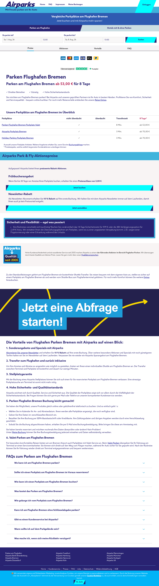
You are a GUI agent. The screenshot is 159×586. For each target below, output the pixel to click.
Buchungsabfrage (76, 145)
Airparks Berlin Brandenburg (16, 556)
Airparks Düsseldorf (13, 560)
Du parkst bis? (70, 35)
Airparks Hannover (63, 558)
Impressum (60, 4)
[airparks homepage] (20, 3)
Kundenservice (54, 569)
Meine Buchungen (75, 4)
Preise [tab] (30, 48)
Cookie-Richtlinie (94, 576)
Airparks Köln (61, 560)
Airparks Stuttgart (113, 558)
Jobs (79, 569)
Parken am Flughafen (13, 553)
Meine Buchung (19, 432)
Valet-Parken (113, 443)
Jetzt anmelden (79, 208)
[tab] (40, 28)
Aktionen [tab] (63, 49)
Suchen (141, 40)
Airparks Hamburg (63, 556)
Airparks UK (111, 560)
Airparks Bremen (12, 558)
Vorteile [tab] (97, 49)
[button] (21, 40)
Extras (146, 277)
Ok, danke (79, 582)
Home (42, 4)
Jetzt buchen (79, 188)
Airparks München (114, 556)
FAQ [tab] (129, 49)
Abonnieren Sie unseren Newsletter (22, 353)
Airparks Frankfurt (63, 553)
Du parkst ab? (8, 35)
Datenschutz (89, 569)
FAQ (50, 4)
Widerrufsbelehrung (104, 569)
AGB (116, 569)
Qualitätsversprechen (89, 255)
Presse (65, 569)
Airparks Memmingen (115, 553)
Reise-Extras (100, 100)
